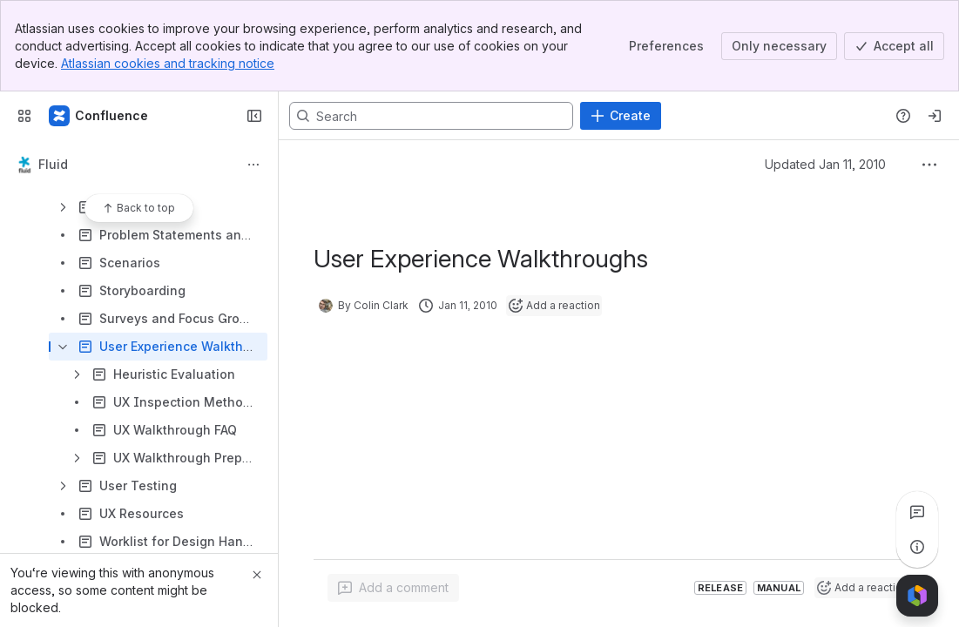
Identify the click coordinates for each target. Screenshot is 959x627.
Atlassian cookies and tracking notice (167, 63)
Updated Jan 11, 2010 (825, 164)
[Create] (620, 116)
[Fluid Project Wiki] (99, 116)
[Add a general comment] (393, 588)
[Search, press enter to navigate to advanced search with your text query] (431, 116)
